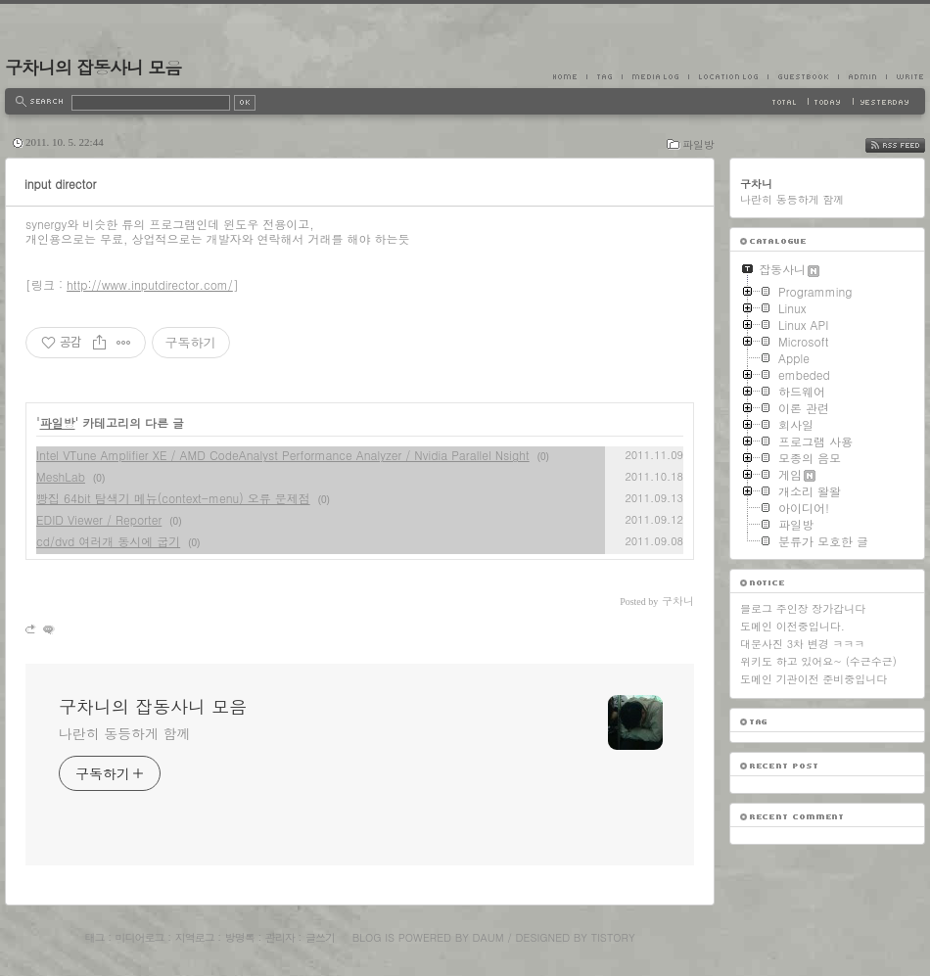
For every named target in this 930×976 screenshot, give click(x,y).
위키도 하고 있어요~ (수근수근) (818, 661)
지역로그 (194, 937)
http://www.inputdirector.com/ (150, 284)
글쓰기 (320, 937)
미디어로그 (140, 937)
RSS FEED (910, 145)
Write (905, 76)
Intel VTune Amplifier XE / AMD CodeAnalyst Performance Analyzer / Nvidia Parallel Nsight (283, 454)
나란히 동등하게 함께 (124, 733)
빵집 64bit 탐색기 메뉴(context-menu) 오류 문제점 (173, 497)
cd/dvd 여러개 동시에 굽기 (108, 541)
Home (569, 76)
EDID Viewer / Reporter (99, 519)
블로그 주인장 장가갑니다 (802, 608)
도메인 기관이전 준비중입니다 (813, 679)
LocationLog (727, 76)
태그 (94, 937)
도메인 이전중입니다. (792, 626)
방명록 (240, 937)
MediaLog (655, 76)
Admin (862, 76)
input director (60, 183)
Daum (488, 937)
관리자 (280, 937)
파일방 (698, 144)
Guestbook (802, 76)
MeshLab (60, 476)
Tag (604, 76)
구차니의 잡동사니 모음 (93, 67)
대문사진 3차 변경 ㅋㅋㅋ (802, 643)
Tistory (613, 937)
